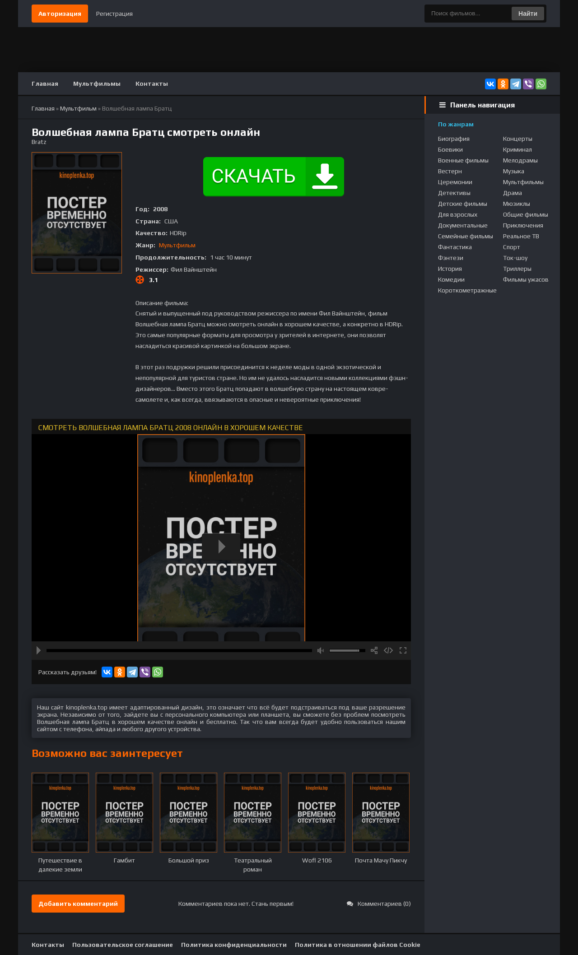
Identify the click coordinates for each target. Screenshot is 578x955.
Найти (527, 13)
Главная (45, 83)
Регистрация (114, 13)
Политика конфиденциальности (234, 944)
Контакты (151, 83)
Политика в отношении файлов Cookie (357, 944)
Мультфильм (177, 245)
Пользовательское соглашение (122, 944)
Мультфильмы (97, 83)
